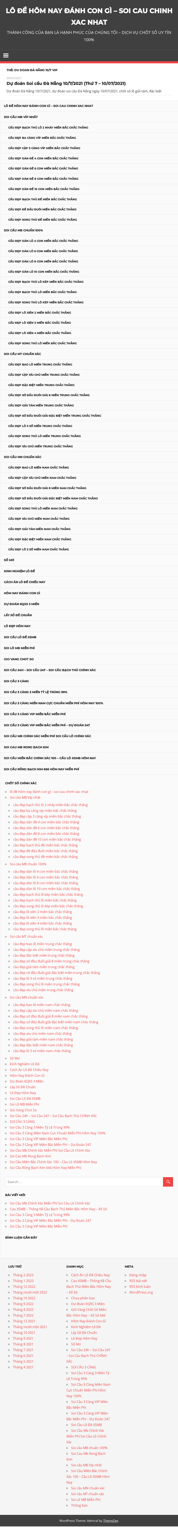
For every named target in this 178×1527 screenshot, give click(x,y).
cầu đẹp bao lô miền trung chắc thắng (40, 365)
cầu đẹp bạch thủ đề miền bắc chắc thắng (42, 200)
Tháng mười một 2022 (30, 1293)
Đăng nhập (138, 1275)
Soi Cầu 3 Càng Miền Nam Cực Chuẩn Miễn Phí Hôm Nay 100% (53, 704)
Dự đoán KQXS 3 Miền (21, 605)
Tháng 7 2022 (23, 1316)
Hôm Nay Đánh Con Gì (22, 594)
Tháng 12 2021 (24, 1321)
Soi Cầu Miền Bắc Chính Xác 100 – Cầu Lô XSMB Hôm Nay (50, 759)
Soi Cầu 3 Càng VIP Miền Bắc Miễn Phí (35, 715)
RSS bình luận (140, 1287)
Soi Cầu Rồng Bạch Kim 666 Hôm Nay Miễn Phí (41, 770)
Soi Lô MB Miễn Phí (19, 649)
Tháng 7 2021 (23, 1350)
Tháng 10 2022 (24, 1298)
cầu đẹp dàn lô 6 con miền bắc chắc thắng (43, 251)
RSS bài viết (138, 1281)
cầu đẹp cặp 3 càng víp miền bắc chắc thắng (44, 148)
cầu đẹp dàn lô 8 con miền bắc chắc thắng (43, 262)
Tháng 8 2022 (23, 1310)
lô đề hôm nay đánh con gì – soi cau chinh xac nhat (48, 107)
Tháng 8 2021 (23, 1345)
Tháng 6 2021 (23, 1356)
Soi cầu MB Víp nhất (21, 118)
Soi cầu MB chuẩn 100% (23, 231)
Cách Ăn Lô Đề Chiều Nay (24, 583)
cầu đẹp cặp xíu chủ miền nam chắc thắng (42, 478)
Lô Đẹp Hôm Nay (17, 627)
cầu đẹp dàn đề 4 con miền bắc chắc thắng (43, 159)
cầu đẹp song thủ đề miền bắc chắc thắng (42, 220)
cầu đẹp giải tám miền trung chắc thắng (41, 406)
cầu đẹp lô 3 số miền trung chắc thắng (40, 426)
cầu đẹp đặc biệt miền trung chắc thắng (41, 385)
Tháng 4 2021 (23, 1368)
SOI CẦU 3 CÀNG (16, 682)
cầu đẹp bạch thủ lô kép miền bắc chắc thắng (45, 282)
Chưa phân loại (83, 1298)
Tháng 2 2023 (23, 1275)
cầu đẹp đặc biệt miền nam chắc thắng (39, 540)
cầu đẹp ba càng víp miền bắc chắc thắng (42, 138)
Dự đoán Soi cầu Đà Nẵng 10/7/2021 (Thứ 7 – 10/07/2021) (66, 84)
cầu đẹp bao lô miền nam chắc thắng (38, 468)
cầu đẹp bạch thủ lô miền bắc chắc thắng (42, 292)
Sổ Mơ (9, 561)
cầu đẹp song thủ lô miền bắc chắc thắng (42, 344)
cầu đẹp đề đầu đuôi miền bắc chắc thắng (42, 210)
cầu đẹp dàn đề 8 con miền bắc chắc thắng (43, 179)
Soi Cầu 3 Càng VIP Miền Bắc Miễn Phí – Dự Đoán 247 (47, 726)
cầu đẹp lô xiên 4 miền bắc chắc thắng (39, 333)
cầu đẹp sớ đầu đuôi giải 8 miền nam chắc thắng (47, 488)
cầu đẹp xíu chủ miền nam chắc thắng (38, 519)
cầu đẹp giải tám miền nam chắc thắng (39, 529)
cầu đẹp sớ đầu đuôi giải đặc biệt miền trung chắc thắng (54, 416)
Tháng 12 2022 (24, 1287)
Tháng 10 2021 (24, 1333)
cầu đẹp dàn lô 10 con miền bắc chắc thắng (43, 272)
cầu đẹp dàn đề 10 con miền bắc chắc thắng (43, 189)
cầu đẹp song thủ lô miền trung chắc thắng (44, 437)
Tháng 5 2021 (23, 1362)
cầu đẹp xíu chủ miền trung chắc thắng (40, 447)
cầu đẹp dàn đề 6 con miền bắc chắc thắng (43, 169)
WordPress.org (141, 1293)
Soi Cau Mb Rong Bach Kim (26, 748)
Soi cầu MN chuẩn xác (22, 457)
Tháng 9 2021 (23, 1339)
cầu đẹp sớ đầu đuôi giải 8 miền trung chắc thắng (49, 396)
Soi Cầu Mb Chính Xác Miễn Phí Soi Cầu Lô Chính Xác (47, 737)
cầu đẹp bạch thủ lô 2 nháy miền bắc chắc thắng (48, 128)
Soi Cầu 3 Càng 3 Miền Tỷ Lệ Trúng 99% (35, 693)
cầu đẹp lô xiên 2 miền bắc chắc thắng (39, 313)
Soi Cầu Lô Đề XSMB (20, 638)
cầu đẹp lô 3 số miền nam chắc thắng (38, 550)
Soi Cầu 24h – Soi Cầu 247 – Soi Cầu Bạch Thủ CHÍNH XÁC (50, 671)
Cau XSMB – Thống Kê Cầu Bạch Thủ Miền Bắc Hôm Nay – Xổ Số (58, 1210)
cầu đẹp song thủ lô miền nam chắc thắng (42, 509)
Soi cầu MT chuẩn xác (22, 354)
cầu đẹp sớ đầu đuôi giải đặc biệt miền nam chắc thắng (53, 499)
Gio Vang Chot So (19, 660)
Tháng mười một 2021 (30, 1327)
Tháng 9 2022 (23, 1304)
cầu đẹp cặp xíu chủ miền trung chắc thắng (44, 375)
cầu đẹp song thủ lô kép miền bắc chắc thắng (45, 303)
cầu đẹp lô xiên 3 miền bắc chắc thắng (39, 323)
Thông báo (79, 1506)
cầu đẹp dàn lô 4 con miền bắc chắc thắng (43, 241)
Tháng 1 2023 (23, 1281)
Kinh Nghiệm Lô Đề (19, 572)
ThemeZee (110, 1521)
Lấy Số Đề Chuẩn (18, 616)
